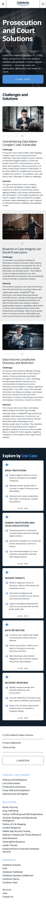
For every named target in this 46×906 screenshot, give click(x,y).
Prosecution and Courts (14, 786)
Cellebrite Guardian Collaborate (17, 875)
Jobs (4, 893)
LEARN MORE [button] (23, 79)
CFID (4, 868)
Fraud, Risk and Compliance (16, 790)
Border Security (10, 807)
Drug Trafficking (10, 810)
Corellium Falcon (10, 878)
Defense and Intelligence (14, 779)
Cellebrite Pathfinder (12, 871)
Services (6, 889)
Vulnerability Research (13, 841)
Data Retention (9, 838)
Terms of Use (8, 747)
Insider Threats (9, 845)
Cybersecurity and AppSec (15, 793)
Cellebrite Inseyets (11, 864)
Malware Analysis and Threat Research (21, 834)
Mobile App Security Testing (16, 831)
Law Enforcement (11, 783)
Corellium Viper (10, 882)
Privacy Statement (11, 742)
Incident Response (11, 827)
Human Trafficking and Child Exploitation (22, 814)
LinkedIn (23, 760)
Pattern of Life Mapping (14, 824)
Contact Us (7, 896)
